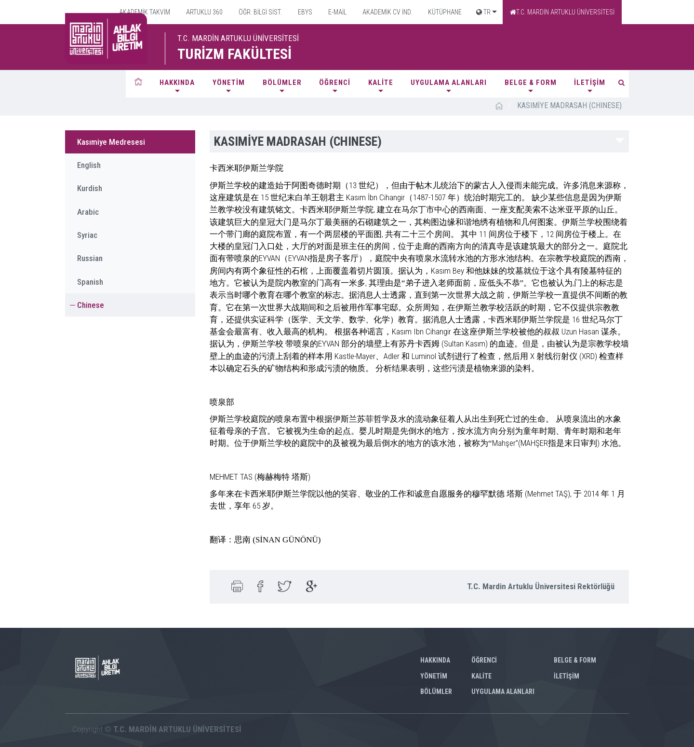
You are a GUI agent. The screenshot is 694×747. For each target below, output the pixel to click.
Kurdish (89, 188)
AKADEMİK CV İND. (386, 12)
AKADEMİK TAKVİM (144, 12)
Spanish (90, 282)
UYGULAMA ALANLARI (449, 82)
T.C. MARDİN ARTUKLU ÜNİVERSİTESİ (562, 12)
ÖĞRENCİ (334, 82)
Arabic (88, 212)
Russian (90, 258)
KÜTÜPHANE (444, 12)
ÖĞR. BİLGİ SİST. (259, 12)
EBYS (304, 12)
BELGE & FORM (531, 82)
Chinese (90, 305)
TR (483, 12)
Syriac (87, 235)
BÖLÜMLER (282, 82)
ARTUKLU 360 (204, 12)
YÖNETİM (229, 82)
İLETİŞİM (589, 82)
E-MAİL (337, 12)
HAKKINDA (177, 82)
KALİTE (380, 82)
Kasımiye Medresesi (111, 142)
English (89, 165)
